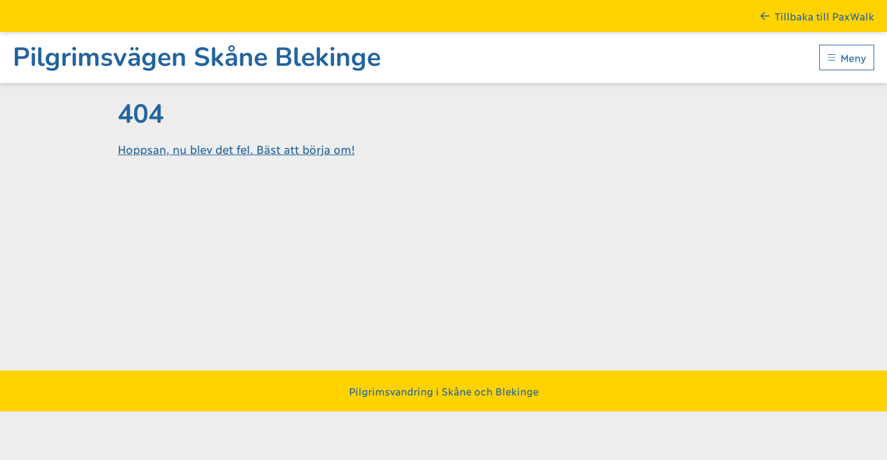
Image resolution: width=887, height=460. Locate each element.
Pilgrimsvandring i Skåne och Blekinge (444, 391)
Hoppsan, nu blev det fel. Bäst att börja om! (236, 149)
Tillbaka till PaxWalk (817, 16)
